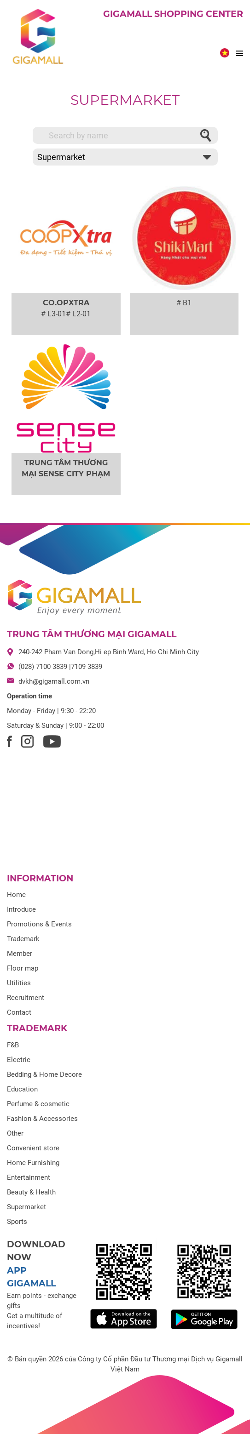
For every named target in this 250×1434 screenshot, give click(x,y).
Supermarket (125, 100)
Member (19, 953)
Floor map (22, 968)
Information (40, 878)
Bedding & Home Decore (44, 1074)
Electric (18, 1060)
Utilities (19, 983)
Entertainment (28, 1177)
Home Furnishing (33, 1163)
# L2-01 (78, 313)
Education (22, 1089)
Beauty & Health (31, 1192)
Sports (17, 1221)
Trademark (23, 939)
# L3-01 (53, 313)
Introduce (21, 909)
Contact (19, 1012)
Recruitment (25, 998)
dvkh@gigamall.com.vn (53, 681)
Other (15, 1133)
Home (16, 895)
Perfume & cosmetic (38, 1104)
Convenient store (33, 1148)
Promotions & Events (39, 924)
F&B (13, 1045)
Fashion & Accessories (42, 1118)
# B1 (184, 302)
